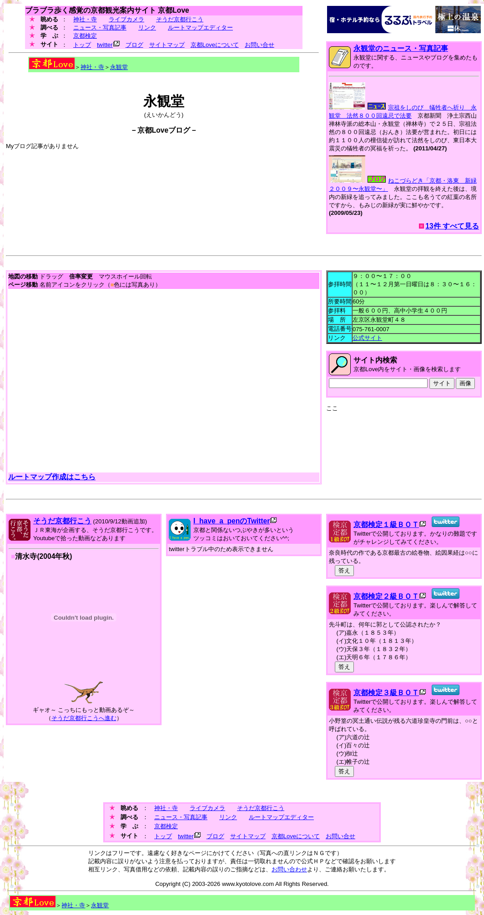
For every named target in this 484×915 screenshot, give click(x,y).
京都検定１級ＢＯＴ (386, 524)
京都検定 (85, 35)
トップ (82, 44)
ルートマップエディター (200, 27)
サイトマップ (167, 44)
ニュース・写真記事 (99, 27)
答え (344, 570)
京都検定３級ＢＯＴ (386, 692)
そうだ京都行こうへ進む (83, 718)
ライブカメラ (126, 19)
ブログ (134, 44)
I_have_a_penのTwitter (231, 521)
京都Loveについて (215, 44)
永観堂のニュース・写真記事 (400, 48)
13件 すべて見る (452, 226)
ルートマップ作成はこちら (52, 477)
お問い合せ (259, 44)
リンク (147, 27)
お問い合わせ (289, 869)
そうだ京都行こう (179, 19)
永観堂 (119, 67)
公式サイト (367, 337)
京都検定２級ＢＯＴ (386, 596)
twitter (105, 44)
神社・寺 (85, 19)
